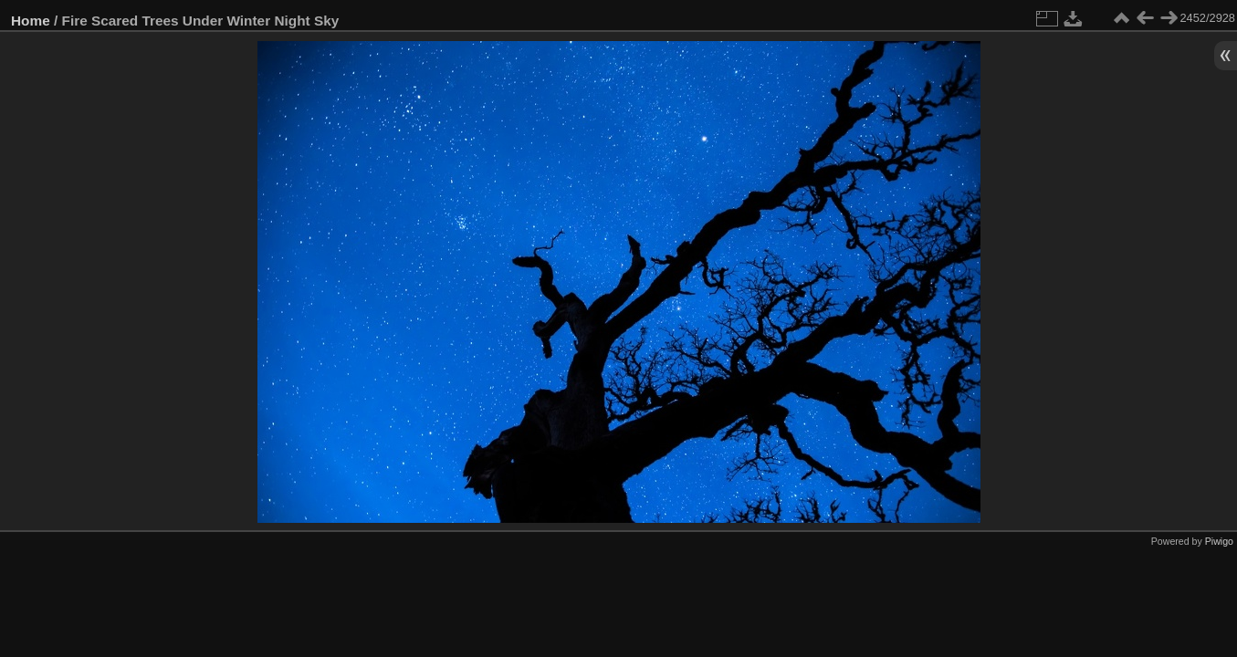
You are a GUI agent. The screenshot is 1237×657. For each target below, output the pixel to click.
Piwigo (1219, 541)
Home (30, 20)
